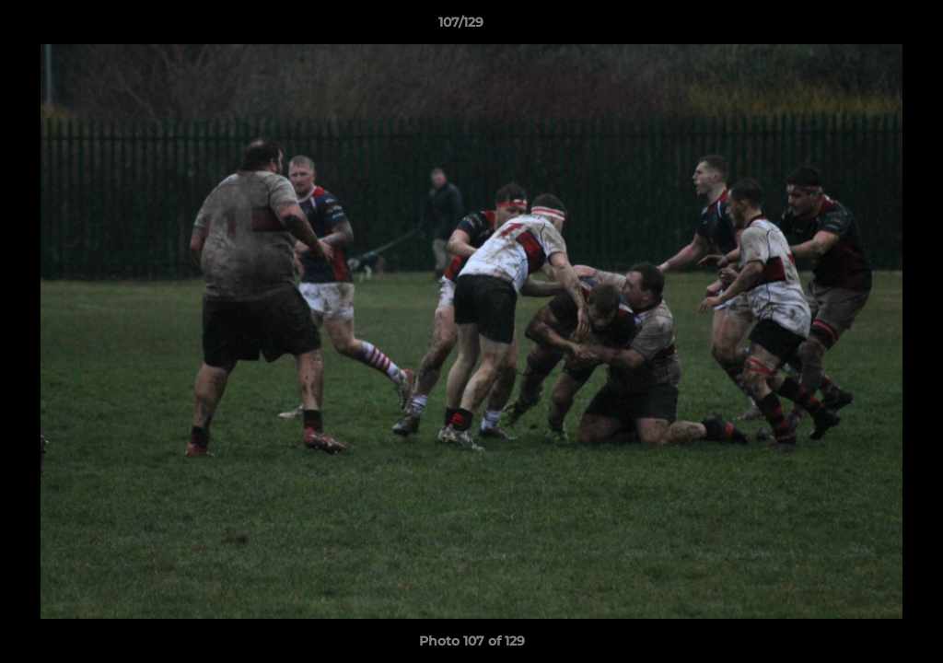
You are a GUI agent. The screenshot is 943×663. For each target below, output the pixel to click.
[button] (866, 26)
